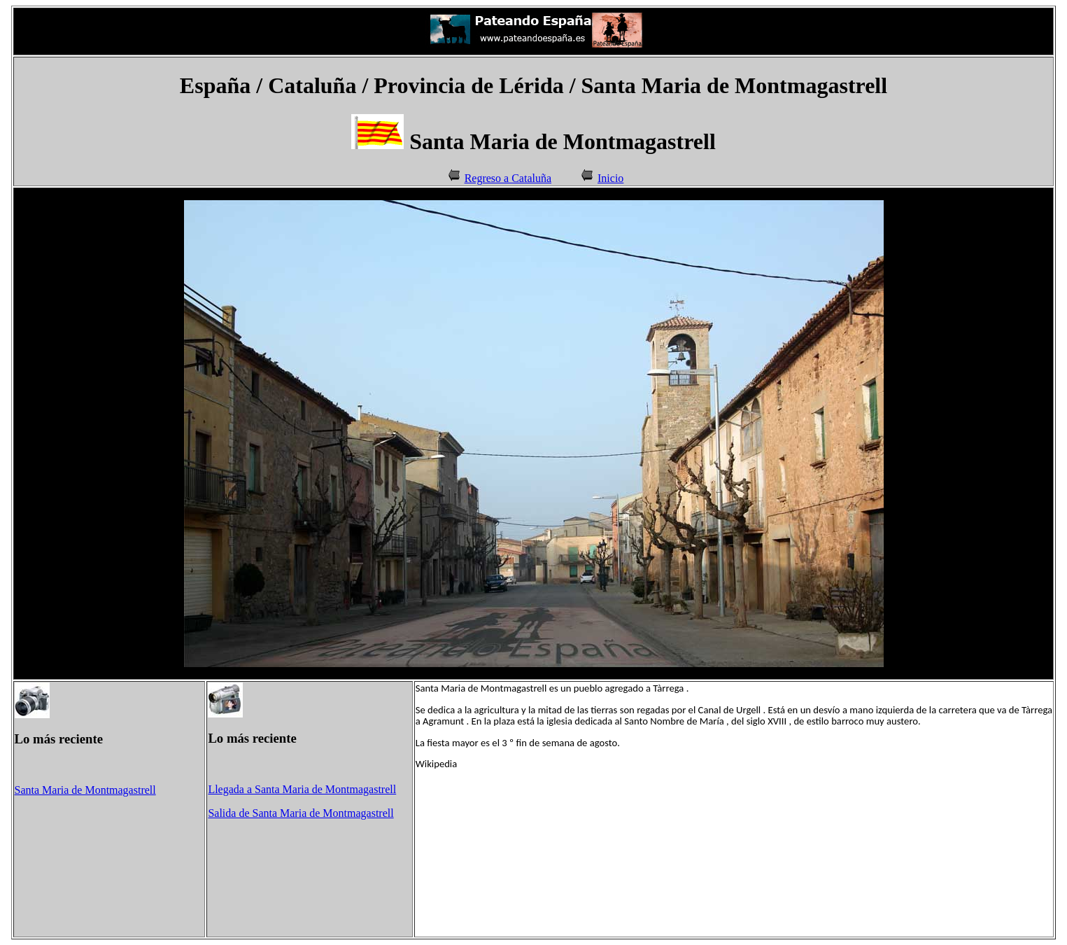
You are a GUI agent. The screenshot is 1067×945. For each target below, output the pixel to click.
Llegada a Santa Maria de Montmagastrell (302, 789)
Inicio (610, 178)
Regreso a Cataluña (508, 178)
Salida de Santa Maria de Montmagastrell (300, 813)
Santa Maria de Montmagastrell (85, 790)
